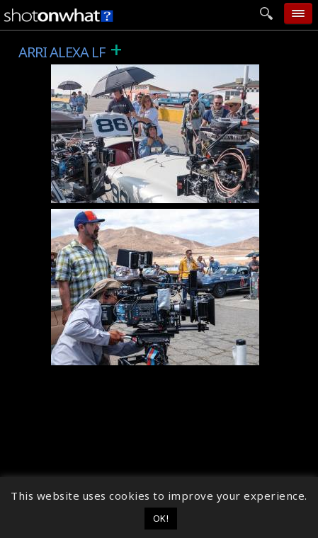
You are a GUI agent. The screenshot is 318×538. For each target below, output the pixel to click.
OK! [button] (161, 518)
